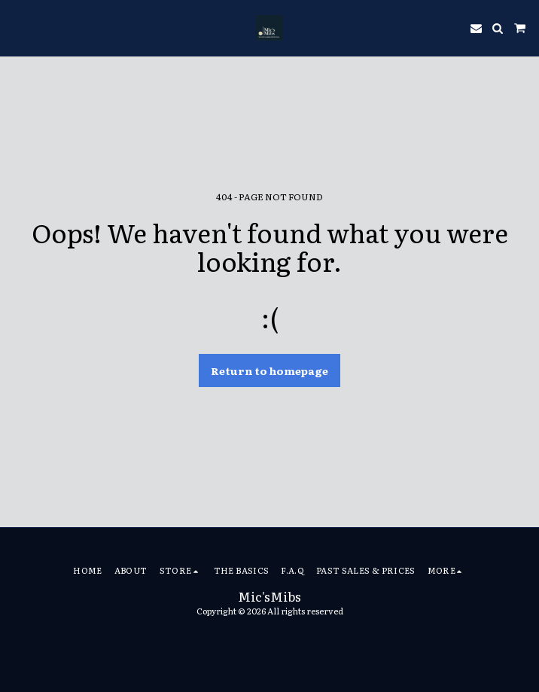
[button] (16, 27)
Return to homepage (269, 370)
